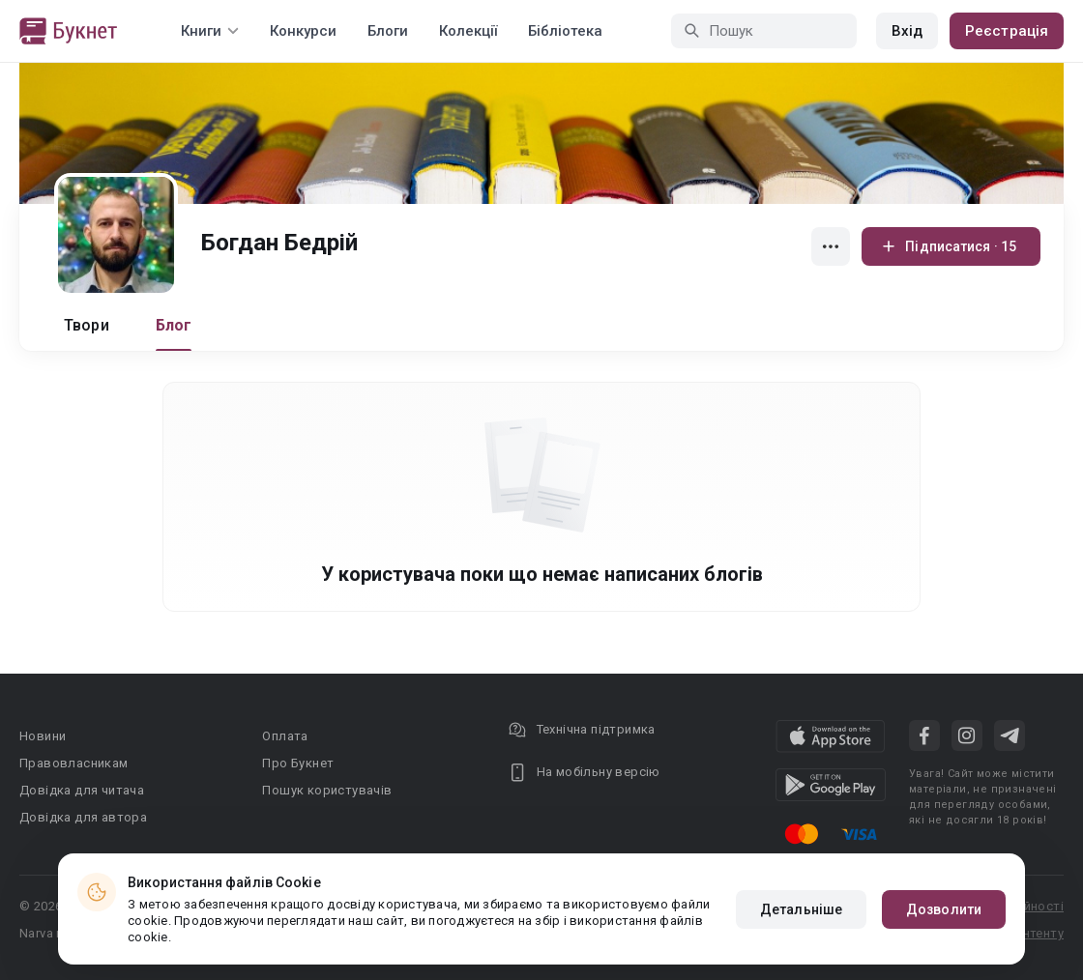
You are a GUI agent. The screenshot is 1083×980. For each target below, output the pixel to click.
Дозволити (943, 909)
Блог (174, 325)
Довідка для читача (81, 790)
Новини (42, 736)
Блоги (387, 31)
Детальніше (801, 909)
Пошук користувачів (327, 790)
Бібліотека (565, 31)
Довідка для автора (83, 817)
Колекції (468, 31)
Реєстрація (1006, 31)
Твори (86, 325)
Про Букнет (298, 763)
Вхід (907, 31)
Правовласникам (74, 763)
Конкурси (303, 31)
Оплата (284, 736)
